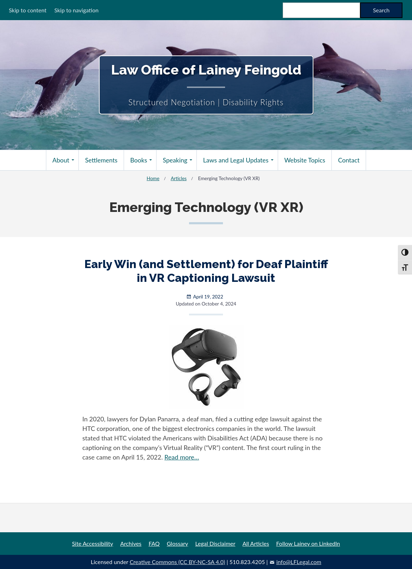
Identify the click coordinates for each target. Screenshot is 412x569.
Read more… (181, 457)
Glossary (177, 543)
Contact (349, 160)
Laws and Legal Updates (236, 160)
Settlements (101, 160)
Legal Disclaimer (215, 543)
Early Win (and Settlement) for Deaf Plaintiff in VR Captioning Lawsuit (206, 270)
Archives (130, 543)
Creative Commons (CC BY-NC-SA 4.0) (177, 561)
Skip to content (28, 10)
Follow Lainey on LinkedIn (308, 543)
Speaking (175, 160)
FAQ (153, 543)
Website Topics (304, 160)
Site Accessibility (92, 543)
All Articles (255, 543)
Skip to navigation (76, 10)
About (60, 160)
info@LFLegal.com (298, 561)
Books (138, 160)
